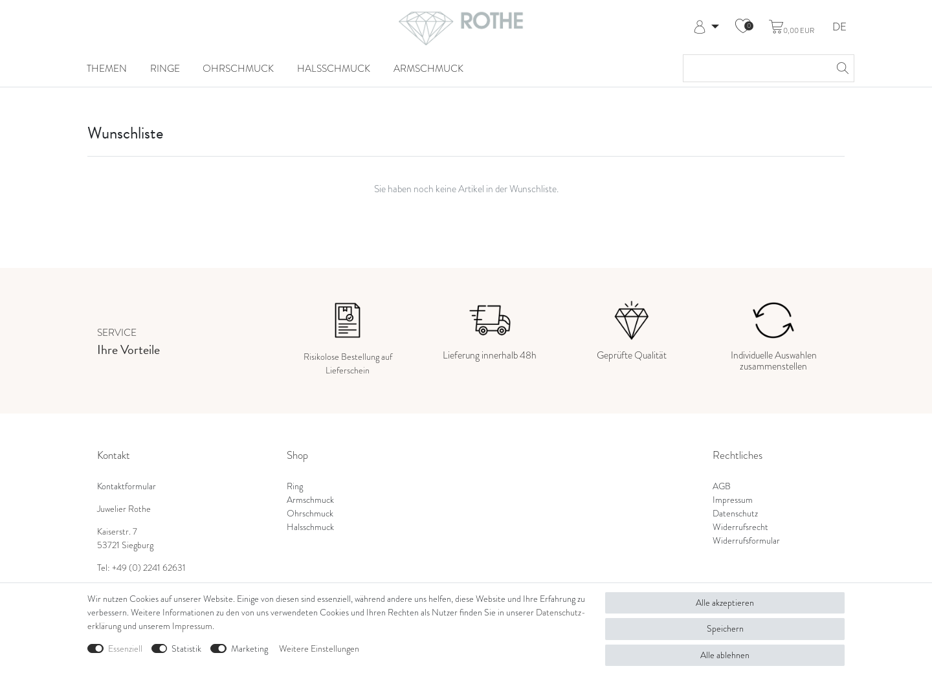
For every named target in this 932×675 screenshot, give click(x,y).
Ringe (165, 68)
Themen (107, 68)
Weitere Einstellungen (319, 649)
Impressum (733, 500)
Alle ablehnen (724, 655)
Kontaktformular (126, 486)
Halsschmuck (333, 68)
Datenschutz (735, 513)
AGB (722, 486)
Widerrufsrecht (740, 527)
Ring (295, 486)
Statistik (186, 649)
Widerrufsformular (746, 541)
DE (839, 27)
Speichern (725, 629)
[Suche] (841, 68)
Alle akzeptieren (725, 603)
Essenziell (125, 649)
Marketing (249, 649)
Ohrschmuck (238, 68)
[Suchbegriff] (755, 68)
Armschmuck (428, 68)
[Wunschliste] (743, 27)
